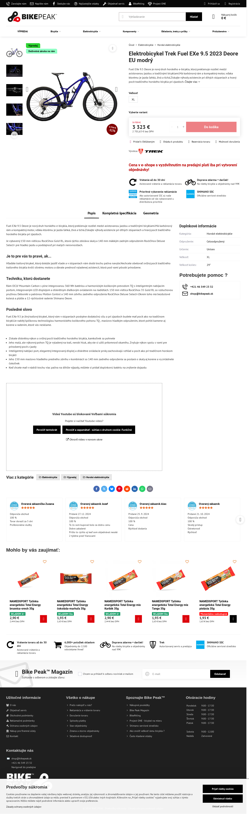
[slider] (28, 507)
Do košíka (211, 127)
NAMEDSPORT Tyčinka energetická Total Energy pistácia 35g (214, 605)
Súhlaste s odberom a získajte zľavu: (43, 677)
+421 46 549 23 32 (21, 762)
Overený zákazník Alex (153, 503)
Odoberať (220, 674)
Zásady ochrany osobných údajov (23, 806)
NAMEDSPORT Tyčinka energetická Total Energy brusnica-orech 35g (25, 605)
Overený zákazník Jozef (94, 503)
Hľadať (194, 16)
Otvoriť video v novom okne (84, 439)
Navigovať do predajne (23, 767)
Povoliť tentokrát (47, 429)
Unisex (211, 249)
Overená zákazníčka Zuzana (37, 503)
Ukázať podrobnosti (222, 806)
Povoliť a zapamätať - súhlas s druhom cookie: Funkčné (99, 429)
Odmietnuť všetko (222, 798)
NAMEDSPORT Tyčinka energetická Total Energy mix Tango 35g (170, 605)
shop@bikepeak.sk (21, 758)
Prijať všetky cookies (223, 788)
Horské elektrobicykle (219, 233)
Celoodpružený (215, 241)
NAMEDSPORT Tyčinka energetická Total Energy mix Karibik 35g (122, 605)
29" (209, 265)
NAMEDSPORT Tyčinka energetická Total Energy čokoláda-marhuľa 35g (72, 605)
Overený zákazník (209, 503)
